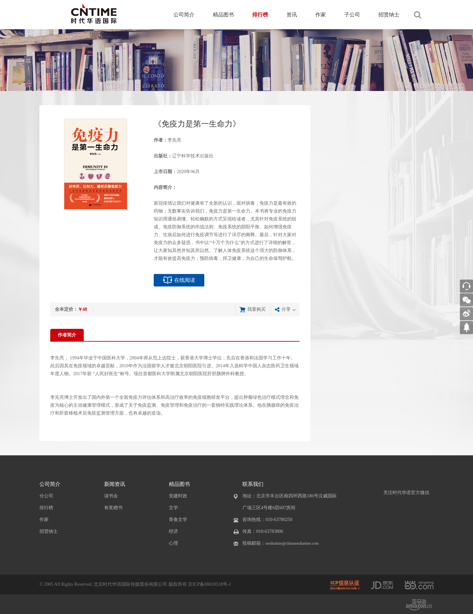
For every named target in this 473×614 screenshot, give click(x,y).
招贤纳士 (388, 14)
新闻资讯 (114, 484)
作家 (320, 14)
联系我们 (252, 484)
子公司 (352, 14)
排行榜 (260, 14)
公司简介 (183, 14)
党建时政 (178, 495)
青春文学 (178, 519)
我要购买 (256, 309)
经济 (173, 531)
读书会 (111, 495)
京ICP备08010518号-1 (209, 584)
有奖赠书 (113, 507)
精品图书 (223, 14)
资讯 (291, 14)
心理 (173, 543)
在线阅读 (184, 280)
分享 (286, 309)
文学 (173, 507)
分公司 (46, 495)
